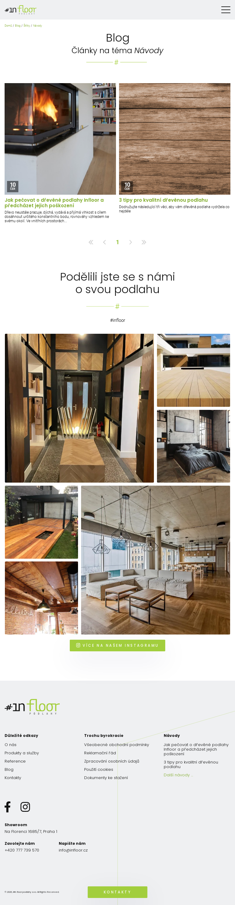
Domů (8, 25)
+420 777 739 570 (22, 850)
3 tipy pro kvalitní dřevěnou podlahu (163, 200)
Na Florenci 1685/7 (31, 831)
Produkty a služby (22, 753)
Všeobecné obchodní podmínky (116, 745)
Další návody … (178, 775)
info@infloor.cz (73, 850)
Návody (37, 25)
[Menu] (225, 9)
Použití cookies (98, 769)
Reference (15, 761)
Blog (18, 25)
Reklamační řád (100, 753)
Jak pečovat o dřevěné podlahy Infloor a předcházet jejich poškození (54, 202)
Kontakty (13, 778)
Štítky (27, 25)
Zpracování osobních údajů (111, 761)
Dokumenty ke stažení (106, 778)
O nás (11, 745)
